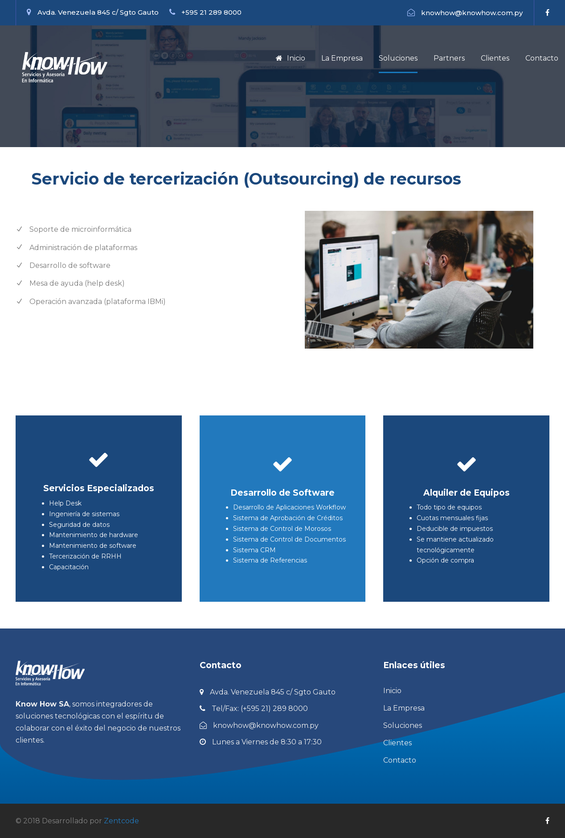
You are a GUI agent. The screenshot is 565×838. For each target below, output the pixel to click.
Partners (449, 58)
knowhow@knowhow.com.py (472, 12)
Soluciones (398, 58)
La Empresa (342, 58)
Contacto (541, 58)
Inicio (290, 58)
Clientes (495, 58)
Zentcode (121, 821)
